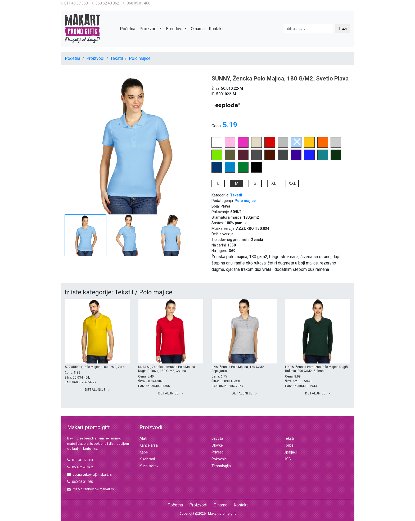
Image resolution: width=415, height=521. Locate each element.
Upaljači (290, 452)
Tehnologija (221, 466)
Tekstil (116, 58)
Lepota (217, 438)
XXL (292, 183)
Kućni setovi (149, 466)
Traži (343, 28)
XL (273, 183)
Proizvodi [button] (149, 28)
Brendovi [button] (174, 28)
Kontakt (216, 28)
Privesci (217, 452)
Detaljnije (97, 390)
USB (287, 459)
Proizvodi (95, 58)
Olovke (217, 445)
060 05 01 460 (136, 3)
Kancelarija (148, 445)
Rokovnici (219, 459)
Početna (127, 28)
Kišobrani (147, 459)
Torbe (289, 445)
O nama (198, 28)
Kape (143, 452)
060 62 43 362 (105, 3)
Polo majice (140, 58)
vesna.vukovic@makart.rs (89, 475)
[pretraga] (308, 28)
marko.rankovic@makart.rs (90, 489)
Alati (143, 438)
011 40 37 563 (74, 3)
